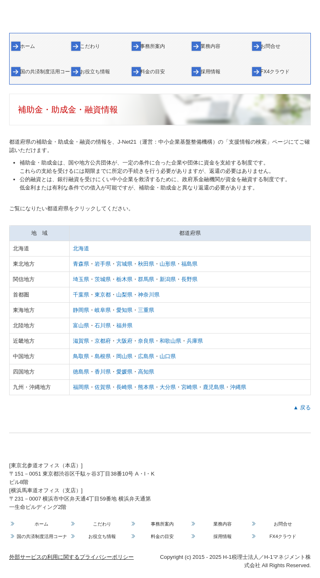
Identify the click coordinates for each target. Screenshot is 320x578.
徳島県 (81, 372)
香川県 (103, 372)
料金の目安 (152, 72)
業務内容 (210, 46)
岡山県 (124, 356)
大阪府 (124, 341)
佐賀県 (103, 387)
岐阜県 (103, 310)
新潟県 (168, 279)
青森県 (81, 264)
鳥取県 (81, 356)
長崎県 (124, 387)
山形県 (168, 264)
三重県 (146, 310)
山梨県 (124, 294)
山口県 (168, 356)
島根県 (103, 356)
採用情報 (210, 72)
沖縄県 (238, 387)
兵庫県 (195, 341)
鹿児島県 (214, 387)
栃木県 (124, 279)
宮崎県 (189, 387)
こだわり (90, 46)
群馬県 (146, 279)
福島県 (189, 264)
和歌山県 (170, 341)
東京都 (103, 294)
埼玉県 (81, 279)
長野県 (189, 279)
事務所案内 (152, 46)
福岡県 (81, 387)
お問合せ (270, 46)
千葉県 (81, 294)
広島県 (146, 356)
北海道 (81, 248)
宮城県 (124, 264)
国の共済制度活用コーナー (45, 72)
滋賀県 (81, 341)
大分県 (168, 387)
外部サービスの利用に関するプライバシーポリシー (71, 557)
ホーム (27, 46)
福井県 (124, 325)
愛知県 (124, 310)
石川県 (103, 325)
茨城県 (103, 279)
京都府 (103, 341)
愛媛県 (124, 372)
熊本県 (146, 387)
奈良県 (146, 341)
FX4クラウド (275, 72)
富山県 (81, 325)
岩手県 (103, 264)
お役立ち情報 (95, 72)
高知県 (146, 372)
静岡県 (81, 310)
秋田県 (146, 264)
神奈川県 (149, 294)
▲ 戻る (302, 407)
